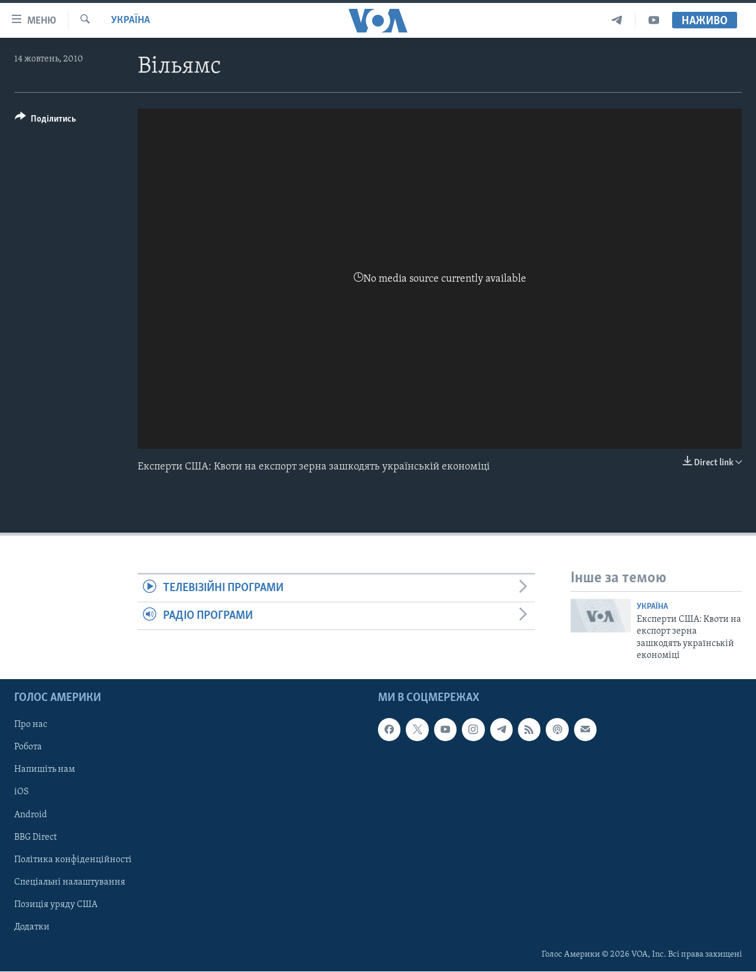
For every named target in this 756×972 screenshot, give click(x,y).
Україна (130, 20)
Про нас (30, 725)
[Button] (45, 121)
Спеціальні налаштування (69, 882)
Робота (28, 747)
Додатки (32, 927)
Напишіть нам (44, 770)
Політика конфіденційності (73, 860)
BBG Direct (35, 837)
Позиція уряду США (55, 904)
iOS (21, 792)
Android (30, 815)
